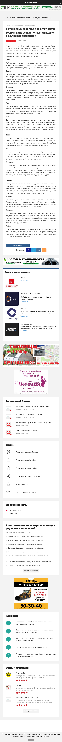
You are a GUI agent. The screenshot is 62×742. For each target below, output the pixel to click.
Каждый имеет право (41, 18)
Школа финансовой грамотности (18, 18)
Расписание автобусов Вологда (27, 460)
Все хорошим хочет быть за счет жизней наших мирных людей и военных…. (34, 623)
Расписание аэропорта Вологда (28, 476)
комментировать (18, 245)
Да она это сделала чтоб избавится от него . (32, 647)
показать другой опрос (31, 570)
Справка (10, 445)
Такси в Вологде (22, 484)
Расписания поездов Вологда (27, 452)
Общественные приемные (15, 512)
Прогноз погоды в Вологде (26, 492)
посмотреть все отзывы (31, 711)
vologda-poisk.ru (31, 3)
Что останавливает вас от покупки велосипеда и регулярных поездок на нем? (30, 527)
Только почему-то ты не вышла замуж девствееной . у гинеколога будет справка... (35, 631)
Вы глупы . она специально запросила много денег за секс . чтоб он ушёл (35, 639)
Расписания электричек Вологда (28, 468)
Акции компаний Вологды (18, 401)
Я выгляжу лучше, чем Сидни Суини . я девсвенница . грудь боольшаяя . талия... (36, 655)
